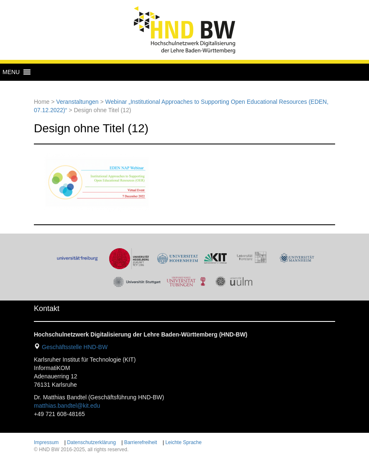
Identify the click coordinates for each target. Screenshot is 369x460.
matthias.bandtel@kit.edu (67, 405)
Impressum (46, 442)
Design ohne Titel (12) (91, 128)
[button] (11, 72)
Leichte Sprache (183, 442)
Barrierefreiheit (140, 442)
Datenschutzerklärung (91, 442)
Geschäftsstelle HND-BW (75, 347)
